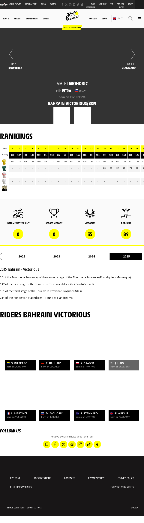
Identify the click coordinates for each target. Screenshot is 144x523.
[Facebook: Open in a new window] (62, 5)
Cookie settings (34, 508)
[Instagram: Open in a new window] (70, 5)
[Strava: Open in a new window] (97, 444)
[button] (117, 18)
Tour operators (90, 6)
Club (104, 18)
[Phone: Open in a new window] (74, 5)
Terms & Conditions (15, 508)
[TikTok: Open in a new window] (78, 5)
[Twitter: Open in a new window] (66, 5)
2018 (78, 256)
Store (130, 4)
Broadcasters (31, 4)
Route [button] (6, 18)
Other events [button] (15, 4)
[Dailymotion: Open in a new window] (82, 5)
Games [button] (53, 4)
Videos (46, 18)
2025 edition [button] (32, 18)
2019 (113, 256)
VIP (111, 4)
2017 (43, 256)
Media (43, 4)
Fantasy (93, 18)
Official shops (120, 6)
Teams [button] (17, 18)
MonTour (103, 4)
